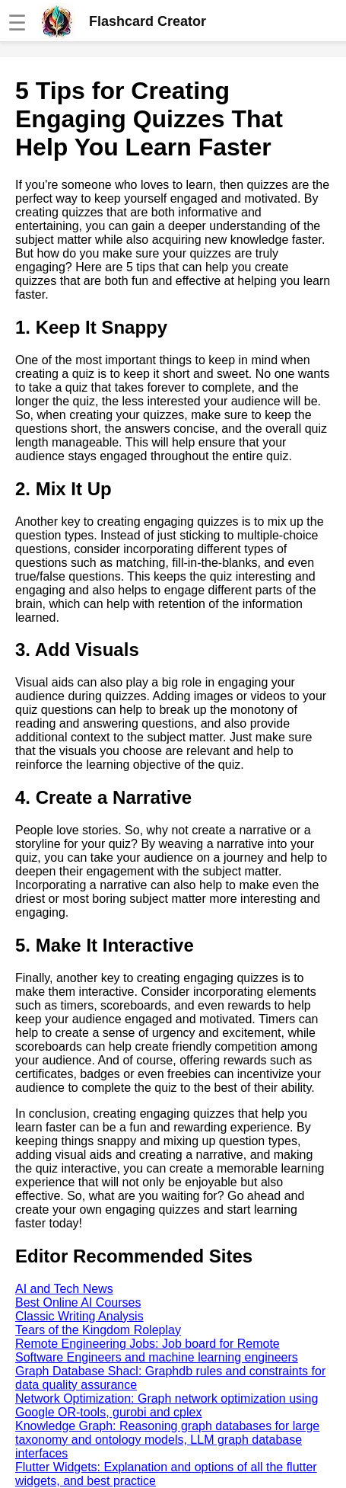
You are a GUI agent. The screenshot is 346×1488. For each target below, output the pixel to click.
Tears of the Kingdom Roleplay (98, 1329)
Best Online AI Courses (78, 1302)
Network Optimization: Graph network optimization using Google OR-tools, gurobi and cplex (166, 1405)
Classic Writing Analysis (79, 1316)
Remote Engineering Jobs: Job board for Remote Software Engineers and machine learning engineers (156, 1350)
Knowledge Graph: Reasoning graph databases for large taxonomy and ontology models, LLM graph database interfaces (167, 1439)
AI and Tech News (64, 1288)
